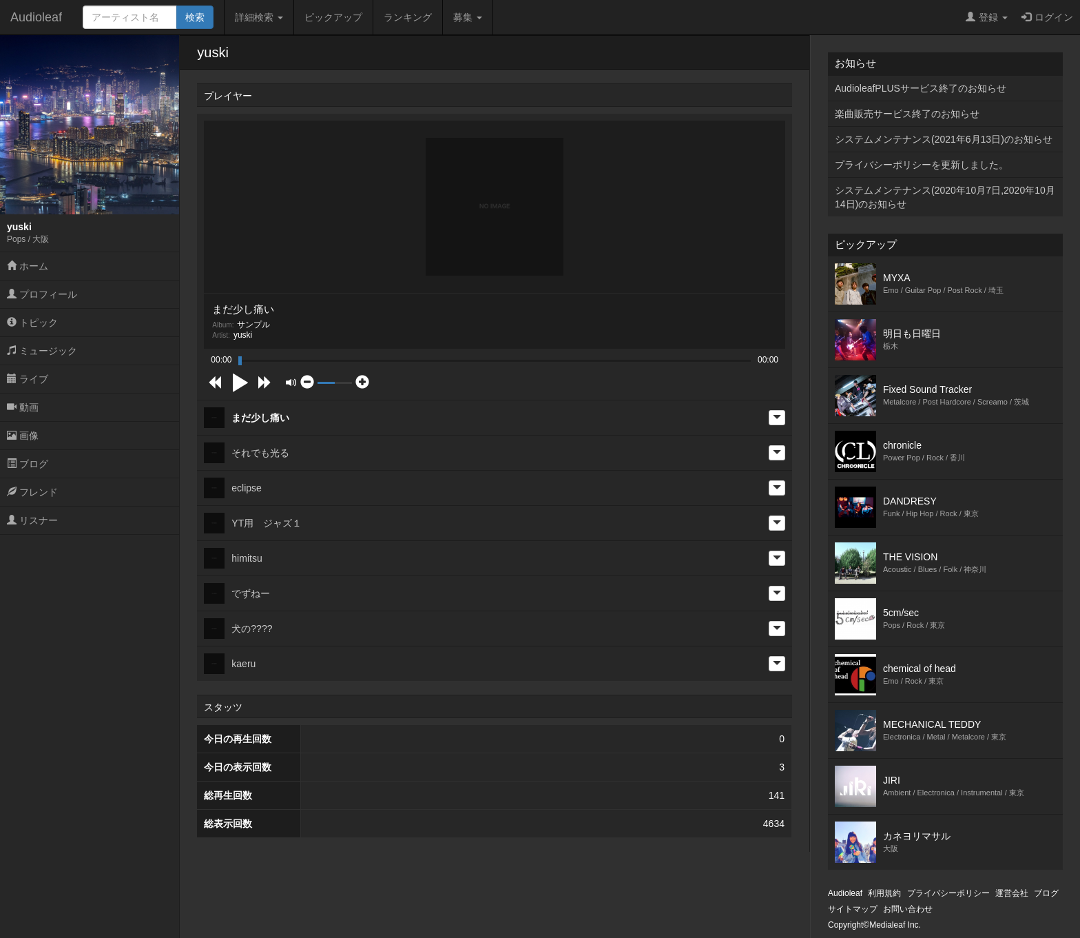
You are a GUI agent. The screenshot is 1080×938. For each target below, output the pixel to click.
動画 (23, 407)
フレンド (32, 492)
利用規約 (884, 893)
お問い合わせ (908, 909)
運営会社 (1011, 893)
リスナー (32, 520)
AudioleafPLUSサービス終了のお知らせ (920, 88)
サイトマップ (853, 909)
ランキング (408, 17)
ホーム (27, 266)
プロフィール (42, 294)
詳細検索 (259, 17)
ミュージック (42, 350)
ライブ (27, 379)
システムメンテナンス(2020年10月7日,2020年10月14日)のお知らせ (945, 197)
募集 (467, 17)
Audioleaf (36, 17)
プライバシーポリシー (948, 893)
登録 (987, 17)
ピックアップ (333, 17)
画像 (23, 435)
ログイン (1047, 17)
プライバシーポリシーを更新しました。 (921, 164)
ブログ (27, 463)
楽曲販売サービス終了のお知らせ (907, 113)
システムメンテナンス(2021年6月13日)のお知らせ (943, 139)
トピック (32, 322)
